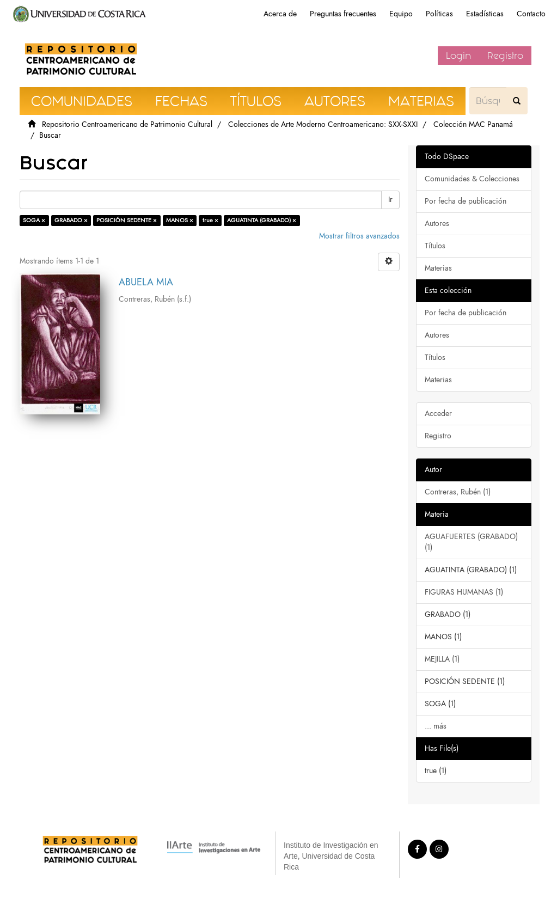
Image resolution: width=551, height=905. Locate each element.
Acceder (438, 413)
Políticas (439, 14)
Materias (438, 268)
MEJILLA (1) (442, 659)
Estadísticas (485, 14)
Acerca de (280, 14)
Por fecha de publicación (465, 201)
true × (210, 220)
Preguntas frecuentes (343, 14)
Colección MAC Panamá (473, 124)
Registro (505, 56)
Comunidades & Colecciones (472, 179)
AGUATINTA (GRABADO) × (261, 220)
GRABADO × (71, 220)
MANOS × (179, 220)
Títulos (435, 246)
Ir (390, 199)
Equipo (401, 14)
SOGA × (34, 220)
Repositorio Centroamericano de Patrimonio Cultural (127, 124)
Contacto (531, 14)
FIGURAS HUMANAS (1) (464, 592)
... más (435, 726)
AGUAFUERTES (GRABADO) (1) (471, 542)
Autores (437, 223)
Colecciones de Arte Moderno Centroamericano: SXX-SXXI (323, 124)
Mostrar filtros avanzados (359, 236)
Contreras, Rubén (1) (458, 492)
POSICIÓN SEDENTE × (126, 220)
